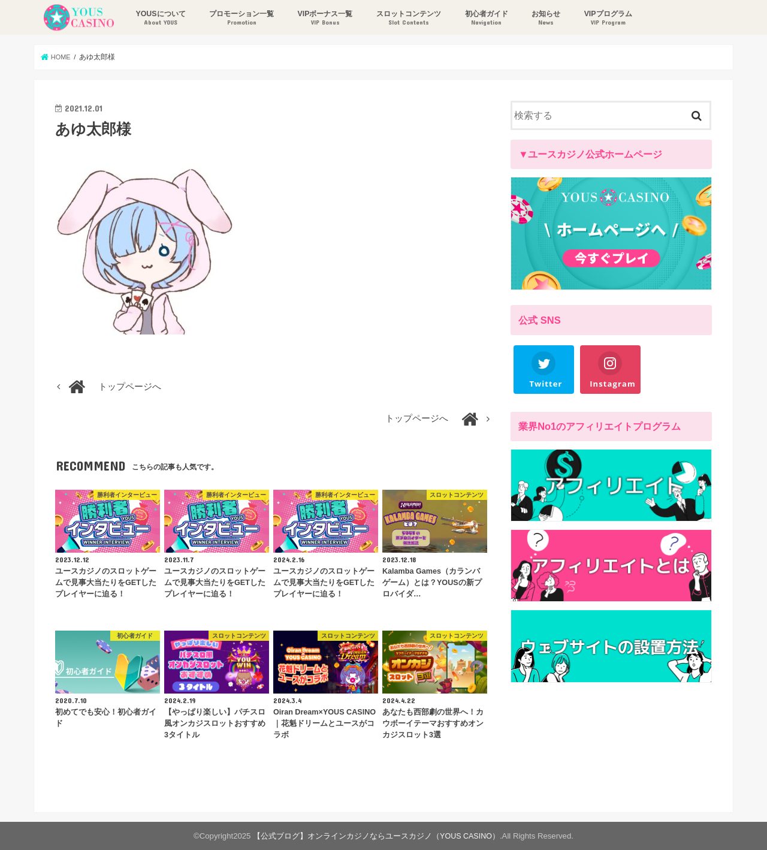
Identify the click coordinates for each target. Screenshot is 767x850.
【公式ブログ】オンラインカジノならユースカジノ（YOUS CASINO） (377, 835)
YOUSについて (159, 18)
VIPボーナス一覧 (323, 18)
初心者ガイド (484, 18)
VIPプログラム (607, 18)
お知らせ (544, 18)
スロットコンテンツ (407, 18)
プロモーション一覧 (240, 18)
